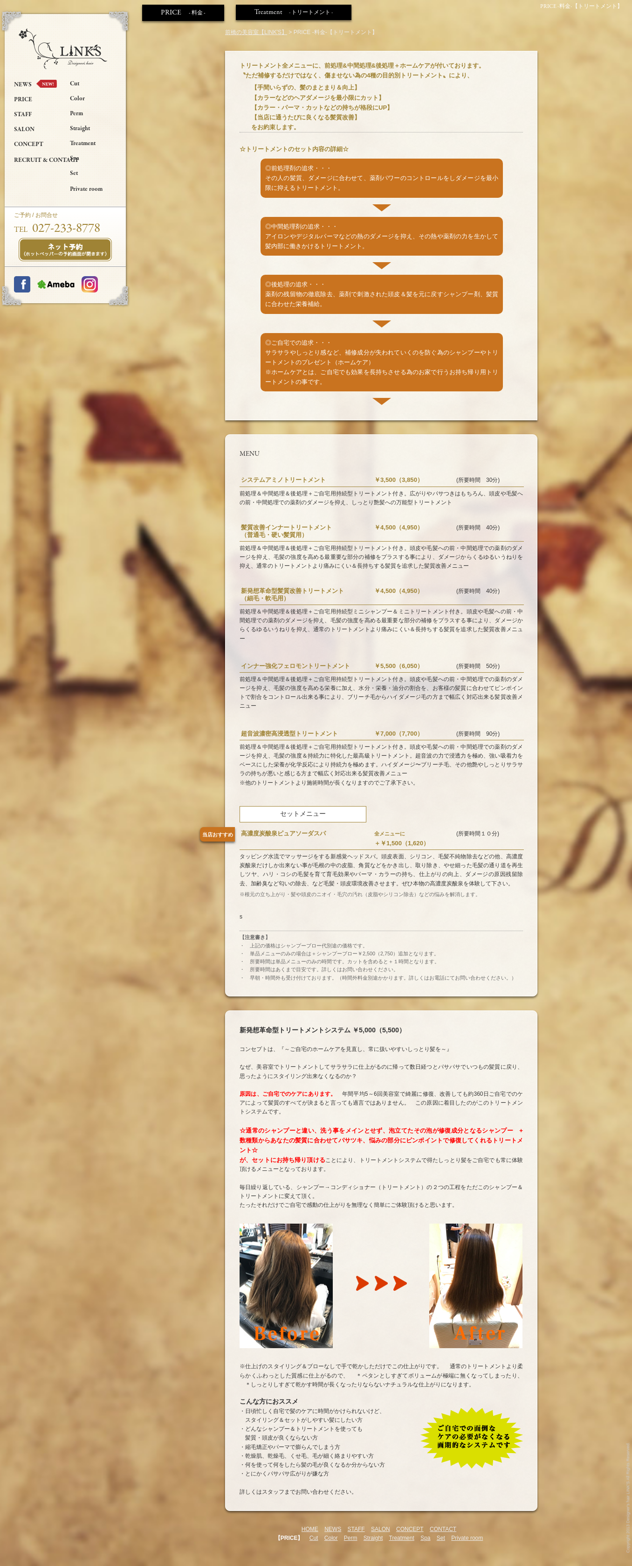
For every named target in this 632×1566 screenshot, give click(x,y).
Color (77, 99)
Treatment (83, 143)
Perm (76, 114)
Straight (80, 129)
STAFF (23, 115)
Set (74, 173)
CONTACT (443, 1529)
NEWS (23, 85)
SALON (24, 129)
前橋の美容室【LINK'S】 (256, 32)
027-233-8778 (66, 228)
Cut (74, 84)
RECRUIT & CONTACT (46, 160)
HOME (310, 1529)
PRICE (23, 100)
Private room (86, 189)
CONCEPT (28, 144)
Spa (74, 158)
